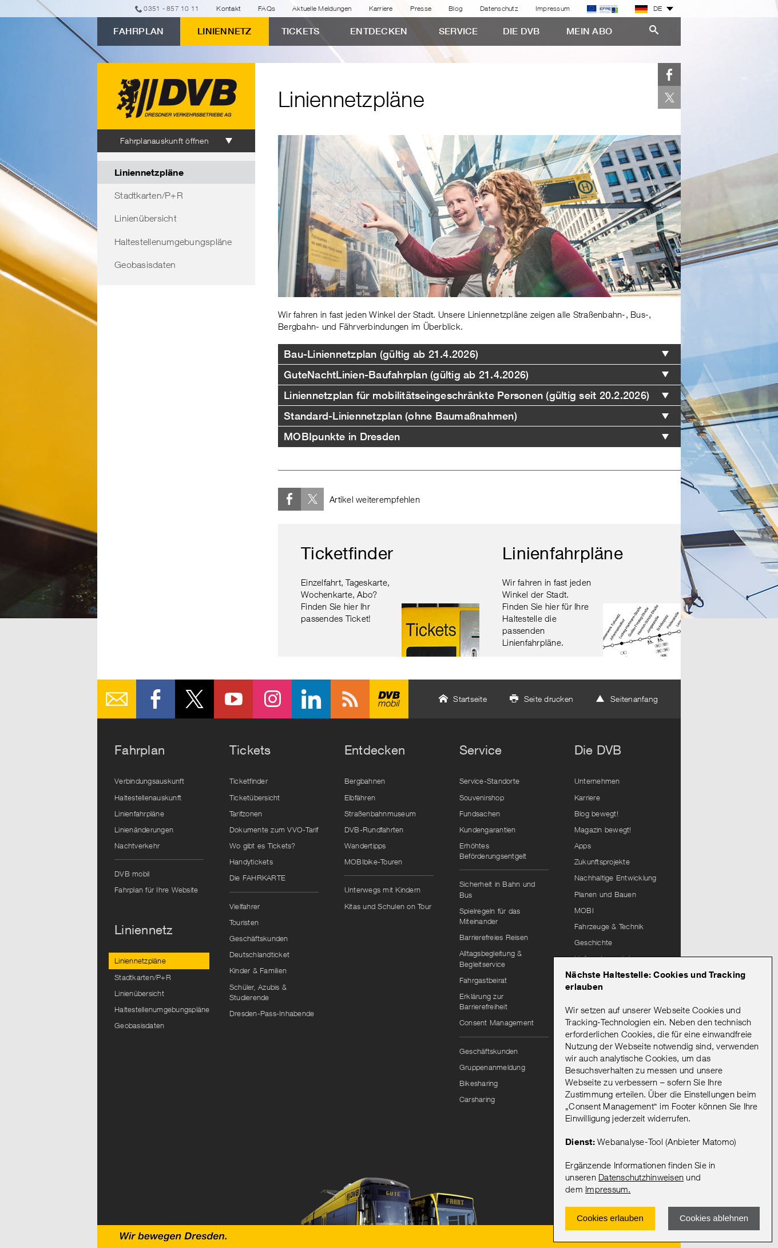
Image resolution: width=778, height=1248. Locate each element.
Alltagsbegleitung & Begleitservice (490, 958)
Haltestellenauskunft (147, 797)
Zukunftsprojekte (602, 861)
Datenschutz (499, 8)
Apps (582, 845)
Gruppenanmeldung (492, 1067)
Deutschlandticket (259, 954)
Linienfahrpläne (139, 813)
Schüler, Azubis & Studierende (258, 992)
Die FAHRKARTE (257, 877)
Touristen (244, 922)
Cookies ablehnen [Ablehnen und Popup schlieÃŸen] (714, 1218)
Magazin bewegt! (603, 829)
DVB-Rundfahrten (374, 829)
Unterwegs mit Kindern (382, 889)
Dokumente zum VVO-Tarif (274, 829)
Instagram (272, 699)
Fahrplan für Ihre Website (156, 889)
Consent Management (496, 1022)
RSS (350, 699)
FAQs (266, 8)
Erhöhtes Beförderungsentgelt (493, 850)
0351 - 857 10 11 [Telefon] (171, 8)
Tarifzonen (246, 813)
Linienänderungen (143, 829)
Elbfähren (359, 797)
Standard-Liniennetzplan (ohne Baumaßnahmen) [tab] (400, 416)
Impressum (606, 1189)
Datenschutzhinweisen (641, 1177)
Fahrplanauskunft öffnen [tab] (164, 140)
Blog (455, 8)
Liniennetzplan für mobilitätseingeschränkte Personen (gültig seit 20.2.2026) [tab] (466, 395)
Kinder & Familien (258, 970)
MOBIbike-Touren (373, 861)
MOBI (584, 910)
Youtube (233, 699)
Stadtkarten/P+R (148, 195)
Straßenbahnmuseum (380, 813)
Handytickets (251, 861)
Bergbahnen (365, 780)
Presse (421, 8)
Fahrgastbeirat (483, 980)
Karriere (381, 8)
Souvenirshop (481, 797)
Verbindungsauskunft (149, 780)
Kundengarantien (487, 829)
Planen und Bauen (605, 894)
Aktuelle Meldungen (322, 8)
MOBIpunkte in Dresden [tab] (342, 437)
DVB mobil (389, 699)
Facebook (669, 74)
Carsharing (477, 1099)
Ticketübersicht (254, 797)
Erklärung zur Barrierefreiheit (483, 1001)
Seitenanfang (634, 699)
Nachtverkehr (137, 845)
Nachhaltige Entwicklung (615, 877)
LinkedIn (311, 699)
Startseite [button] (470, 699)
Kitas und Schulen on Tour (387, 906)
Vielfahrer (244, 906)
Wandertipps (365, 845)
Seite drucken (548, 699)
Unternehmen (597, 780)
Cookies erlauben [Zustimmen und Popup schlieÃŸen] (610, 1218)
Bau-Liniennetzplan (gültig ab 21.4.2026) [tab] (381, 354)
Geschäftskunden (258, 938)
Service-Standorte (489, 780)
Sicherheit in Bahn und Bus (497, 889)
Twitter (669, 97)
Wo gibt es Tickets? (262, 845)
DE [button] (648, 8)
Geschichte (593, 942)
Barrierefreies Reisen (493, 937)
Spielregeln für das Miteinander (490, 916)
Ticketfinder (248, 780)
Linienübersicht (145, 218)
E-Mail (116, 699)
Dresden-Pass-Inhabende (272, 1013)
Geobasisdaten (145, 264)
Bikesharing (478, 1083)
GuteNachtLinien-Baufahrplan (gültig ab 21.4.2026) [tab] (406, 375)
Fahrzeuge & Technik (609, 926)
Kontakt (228, 8)
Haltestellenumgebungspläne (173, 241)
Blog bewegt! (596, 813)
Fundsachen (480, 813)
